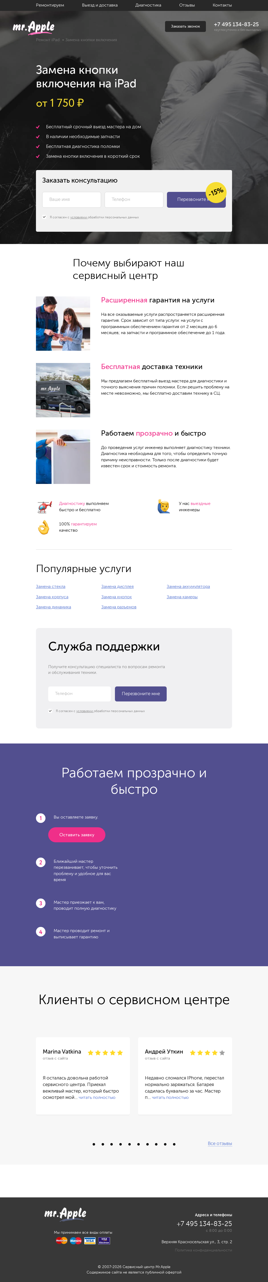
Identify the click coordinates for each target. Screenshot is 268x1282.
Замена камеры (182, 597)
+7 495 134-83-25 (236, 25)
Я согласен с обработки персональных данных (90, 217)
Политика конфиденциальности (203, 1250)
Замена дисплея (117, 587)
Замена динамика (53, 607)
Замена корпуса (52, 597)
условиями (79, 217)
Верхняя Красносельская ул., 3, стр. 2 (197, 1242)
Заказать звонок (185, 26)
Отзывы (187, 5)
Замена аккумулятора (188, 587)
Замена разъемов (118, 607)
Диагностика (148, 5)
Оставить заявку (76, 835)
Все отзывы (220, 1143)
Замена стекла (50, 587)
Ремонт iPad (48, 40)
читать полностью (97, 1098)
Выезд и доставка (100, 5)
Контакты (222, 5)
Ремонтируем (50, 5)
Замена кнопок (116, 597)
